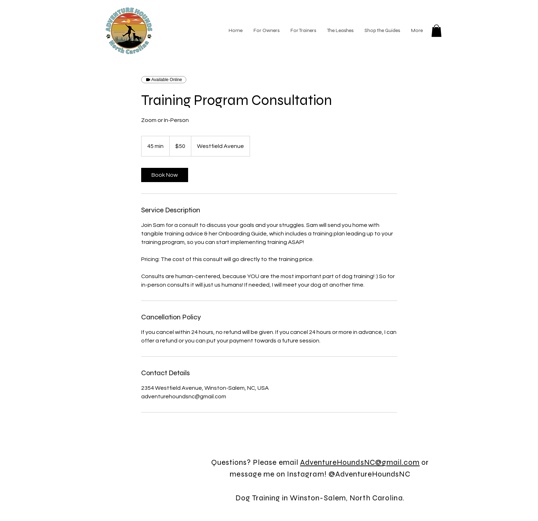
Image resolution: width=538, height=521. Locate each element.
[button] (436, 31)
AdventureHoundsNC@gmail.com (360, 462)
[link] (164, 175)
